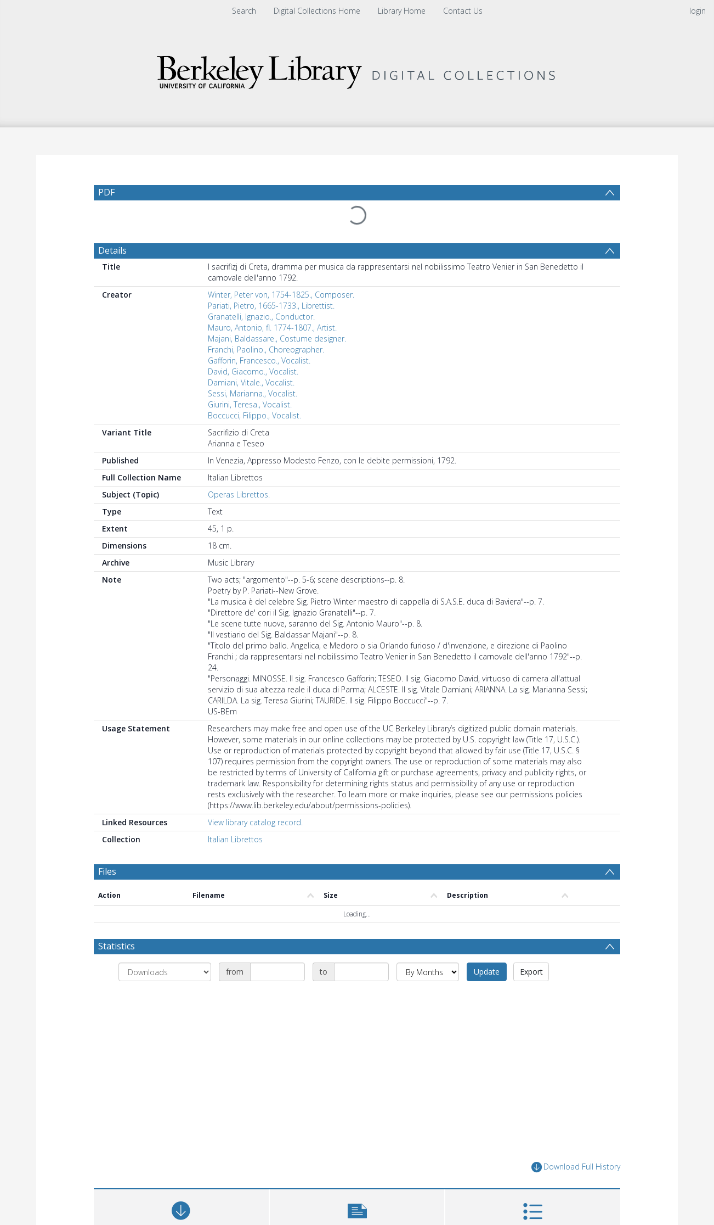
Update (487, 971)
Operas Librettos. (239, 494)
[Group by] (164, 972)
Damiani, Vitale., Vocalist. (251, 382)
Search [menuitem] (244, 10)
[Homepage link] (357, 69)
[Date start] (277, 972)
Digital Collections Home (317, 10)
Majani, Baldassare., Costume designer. (277, 338)
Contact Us (463, 10)
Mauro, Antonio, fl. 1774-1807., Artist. (272, 327)
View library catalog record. (255, 822)
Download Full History (575, 1167)
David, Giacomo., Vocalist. (253, 371)
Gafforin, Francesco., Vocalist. (259, 360)
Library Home (402, 10)
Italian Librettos (235, 839)
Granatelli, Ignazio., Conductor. (261, 316)
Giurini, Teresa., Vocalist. (250, 404)
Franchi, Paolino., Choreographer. (266, 349)
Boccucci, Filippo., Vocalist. (254, 415)
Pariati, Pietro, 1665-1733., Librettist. (271, 305)
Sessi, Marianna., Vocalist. (252, 393)
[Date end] (361, 972)
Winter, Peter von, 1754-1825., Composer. (281, 294)
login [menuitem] (697, 10)
